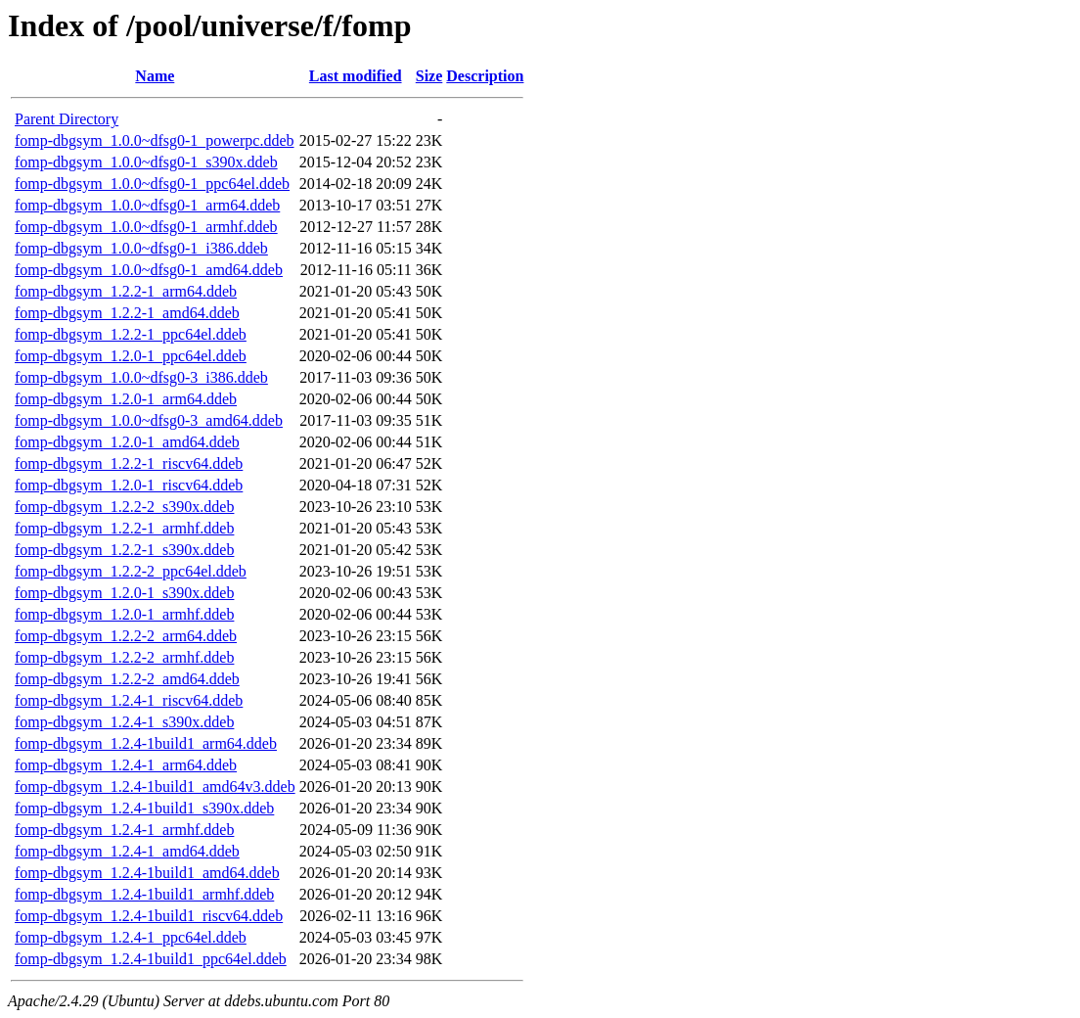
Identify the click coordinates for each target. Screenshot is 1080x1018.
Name (154, 76)
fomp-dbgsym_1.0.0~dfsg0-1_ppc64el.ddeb (152, 183)
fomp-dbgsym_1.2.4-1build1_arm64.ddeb (146, 743)
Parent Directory (66, 119)
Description (484, 76)
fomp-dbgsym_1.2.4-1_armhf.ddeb (124, 829)
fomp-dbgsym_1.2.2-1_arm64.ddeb (126, 291)
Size (429, 76)
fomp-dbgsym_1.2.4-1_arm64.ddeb (126, 765)
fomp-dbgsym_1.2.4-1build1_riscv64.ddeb (149, 915)
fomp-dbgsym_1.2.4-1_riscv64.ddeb (129, 700)
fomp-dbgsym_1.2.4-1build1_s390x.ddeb (144, 808)
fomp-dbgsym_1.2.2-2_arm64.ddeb (126, 635)
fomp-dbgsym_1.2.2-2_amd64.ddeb (127, 679)
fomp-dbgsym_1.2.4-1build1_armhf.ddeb (144, 894)
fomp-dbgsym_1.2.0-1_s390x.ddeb (124, 592)
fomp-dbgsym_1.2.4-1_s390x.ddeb (124, 722)
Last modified (355, 76)
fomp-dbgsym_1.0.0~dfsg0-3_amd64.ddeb (149, 420)
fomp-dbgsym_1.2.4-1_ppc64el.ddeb (131, 937)
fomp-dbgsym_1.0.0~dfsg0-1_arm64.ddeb (147, 205)
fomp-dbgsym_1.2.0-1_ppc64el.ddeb (131, 355)
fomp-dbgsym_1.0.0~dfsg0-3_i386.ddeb (141, 377)
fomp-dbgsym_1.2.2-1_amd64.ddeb (127, 312)
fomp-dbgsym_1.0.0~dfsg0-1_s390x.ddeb (146, 162)
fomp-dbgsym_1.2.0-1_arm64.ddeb (126, 399)
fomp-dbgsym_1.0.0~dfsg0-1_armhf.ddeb (146, 226)
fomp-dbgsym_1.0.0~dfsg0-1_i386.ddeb (141, 248)
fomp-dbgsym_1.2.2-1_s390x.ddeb (124, 549)
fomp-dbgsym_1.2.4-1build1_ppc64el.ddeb (151, 958)
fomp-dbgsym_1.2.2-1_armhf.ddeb (124, 528)
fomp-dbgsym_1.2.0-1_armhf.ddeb (124, 614)
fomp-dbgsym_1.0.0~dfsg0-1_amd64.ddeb (149, 269)
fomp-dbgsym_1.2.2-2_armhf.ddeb (124, 657)
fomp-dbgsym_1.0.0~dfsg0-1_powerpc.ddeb (154, 140)
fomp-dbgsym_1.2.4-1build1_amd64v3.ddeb (155, 786)
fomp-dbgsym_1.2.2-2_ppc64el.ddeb (131, 571)
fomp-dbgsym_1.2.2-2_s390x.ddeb (124, 506)
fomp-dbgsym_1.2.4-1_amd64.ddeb (127, 851)
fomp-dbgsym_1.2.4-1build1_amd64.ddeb (147, 872)
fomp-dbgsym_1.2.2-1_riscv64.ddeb (129, 463)
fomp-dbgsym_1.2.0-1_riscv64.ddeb (129, 485)
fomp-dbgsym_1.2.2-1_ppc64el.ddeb (131, 334)
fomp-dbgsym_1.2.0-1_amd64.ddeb (127, 442)
